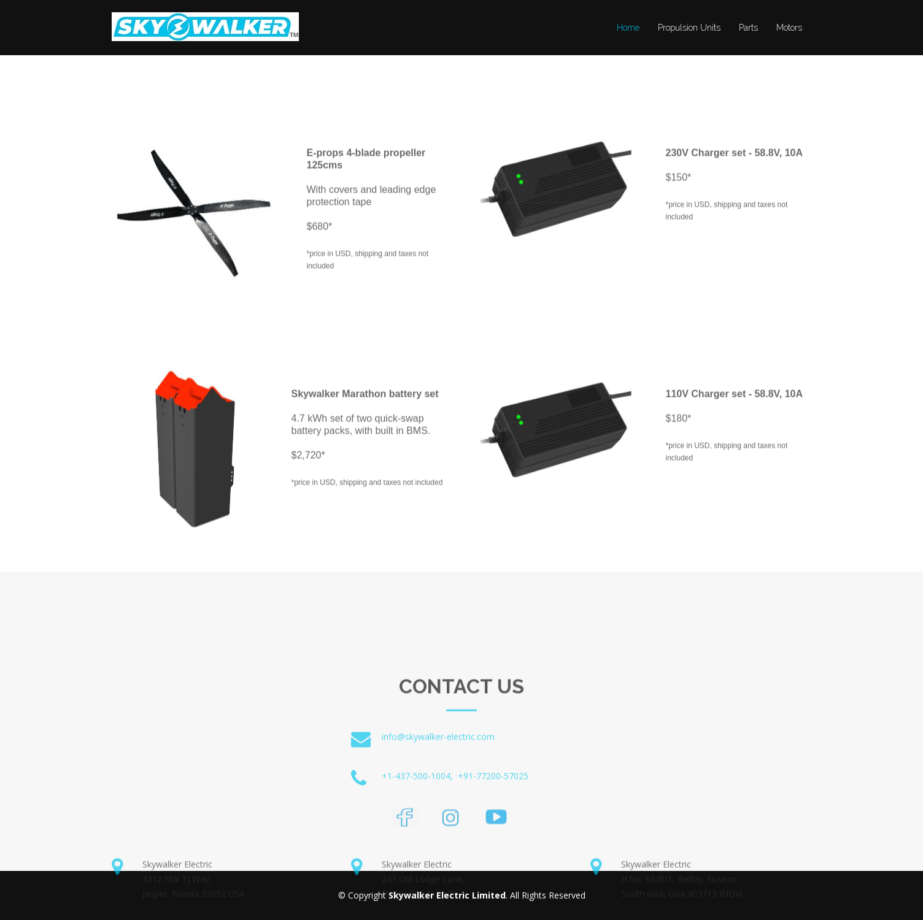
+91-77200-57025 (493, 818)
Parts (748, 28)
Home (628, 28)
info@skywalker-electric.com (438, 778)
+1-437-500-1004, (417, 818)
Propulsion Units (689, 28)
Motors (789, 28)
